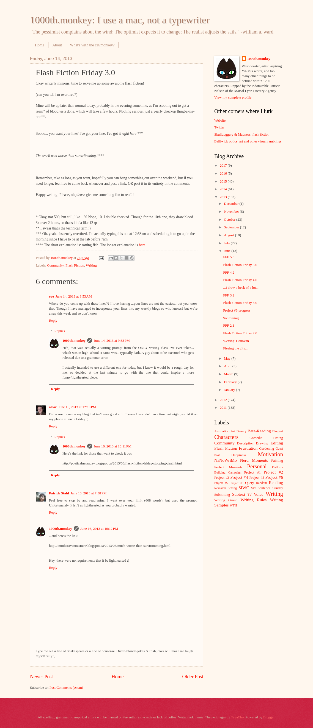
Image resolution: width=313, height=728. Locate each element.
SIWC (243, 487)
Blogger (268, 717)
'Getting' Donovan (236, 341)
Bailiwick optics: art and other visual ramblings (248, 141)
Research (220, 488)
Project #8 (236, 483)
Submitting (222, 495)
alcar (53, 407)
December (231, 204)
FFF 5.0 (228, 257)
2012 (224, 400)
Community (55, 265)
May (227, 358)
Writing (91, 265)
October (230, 220)
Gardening (266, 448)
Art (232, 431)
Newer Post (41, 676)
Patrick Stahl (59, 493)
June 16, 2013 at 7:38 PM (89, 493)
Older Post (192, 676)
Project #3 (221, 478)
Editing (277, 443)
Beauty (241, 431)
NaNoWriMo (225, 460)
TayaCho (237, 717)
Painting (277, 461)
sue (51, 296)
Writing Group (225, 500)
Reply (53, 321)
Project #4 (239, 477)
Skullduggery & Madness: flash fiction (241, 134)
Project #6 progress (236, 310)
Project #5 (256, 478)
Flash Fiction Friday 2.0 (240, 333)
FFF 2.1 (228, 325)
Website (220, 120)
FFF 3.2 (228, 295)
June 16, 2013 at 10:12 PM (99, 529)
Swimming (231, 318)
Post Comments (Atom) (66, 688)
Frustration (248, 448)
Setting (232, 488)
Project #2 (273, 472)
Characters (226, 437)
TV (250, 495)
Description (245, 443)
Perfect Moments (228, 467)
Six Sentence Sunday (267, 488)
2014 (224, 189)
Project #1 (252, 472)
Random (261, 483)
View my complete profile (232, 97)
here (142, 245)
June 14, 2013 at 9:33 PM (112, 341)
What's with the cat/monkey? (92, 45)
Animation (221, 431)
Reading (276, 482)
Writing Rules (254, 499)
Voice (258, 494)
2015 (224, 181)
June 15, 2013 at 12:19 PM (77, 407)
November (232, 212)
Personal (257, 466)
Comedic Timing (266, 438)
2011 (224, 408)
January (230, 390)
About (57, 45)
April (228, 366)
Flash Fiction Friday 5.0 (240, 265)
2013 (224, 197)
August (229, 235)
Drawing (262, 443)
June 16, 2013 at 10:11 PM (112, 446)
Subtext (238, 494)
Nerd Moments (254, 460)
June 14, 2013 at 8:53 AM (74, 296)
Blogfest (277, 431)
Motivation (270, 454)
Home (39, 45)
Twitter (219, 127)
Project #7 (221, 483)
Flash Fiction (74, 265)
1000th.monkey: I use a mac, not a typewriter (120, 20)
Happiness (238, 455)
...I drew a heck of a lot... (241, 288)
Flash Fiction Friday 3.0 (240, 303)
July (227, 243)
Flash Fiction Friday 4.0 (240, 280)
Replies (59, 331)
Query (249, 483)
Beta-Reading (259, 431)
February (231, 382)
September (232, 227)
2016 (224, 173)
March (229, 374)
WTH (233, 505)
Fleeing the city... (235, 348)
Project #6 (274, 477)
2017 (224, 165)
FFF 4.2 (228, 273)
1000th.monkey (74, 341)
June (227, 251)
